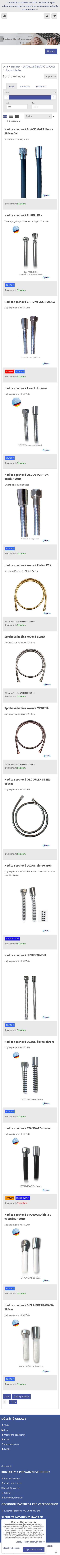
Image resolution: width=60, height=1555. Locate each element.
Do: (42, 105)
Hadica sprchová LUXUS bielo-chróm (28, 865)
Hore (7, 1396)
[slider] (6, 97)
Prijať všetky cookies (34, 1549)
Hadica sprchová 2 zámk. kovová (25, 388)
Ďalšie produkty (21, 1396)
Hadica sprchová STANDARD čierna (27, 1128)
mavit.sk (8, 1466)
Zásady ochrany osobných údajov (30, 1541)
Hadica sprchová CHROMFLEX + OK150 (29, 302)
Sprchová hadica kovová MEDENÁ (26, 708)
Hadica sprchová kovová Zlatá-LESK (27, 565)
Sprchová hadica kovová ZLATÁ (24, 636)
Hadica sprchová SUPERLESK (23, 215)
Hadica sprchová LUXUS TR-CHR (25, 955)
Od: (17, 105)
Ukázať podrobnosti (11, 1548)
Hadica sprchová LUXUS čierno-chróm (29, 1041)
